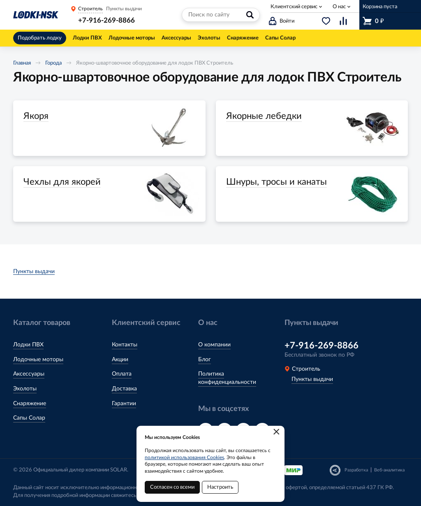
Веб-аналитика (389, 470)
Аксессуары (28, 374)
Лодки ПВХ (28, 345)
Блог (204, 359)
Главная (22, 63)
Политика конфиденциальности (227, 378)
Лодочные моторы (38, 359)
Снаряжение (29, 403)
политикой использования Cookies (184, 457)
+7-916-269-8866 (106, 20)
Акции (120, 359)
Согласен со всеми (172, 487)
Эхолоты (25, 389)
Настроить (220, 487)
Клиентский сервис (294, 6)
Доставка (124, 389)
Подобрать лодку (40, 38)
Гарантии (124, 403)
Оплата (122, 374)
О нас (339, 6)
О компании (214, 345)
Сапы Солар (29, 418)
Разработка (356, 470)
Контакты (124, 345)
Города (53, 63)
